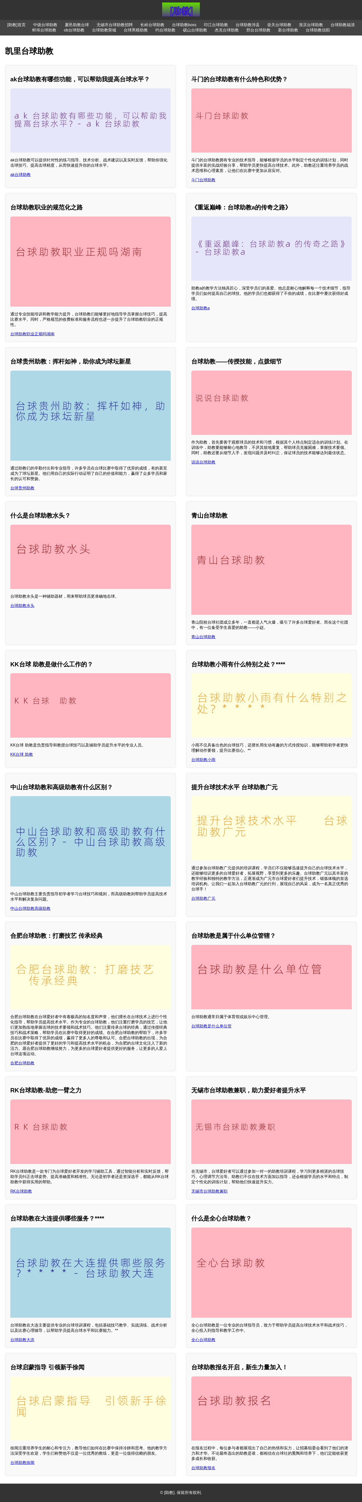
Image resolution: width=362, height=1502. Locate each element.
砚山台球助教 (195, 30)
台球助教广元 (203, 898)
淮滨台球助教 (311, 25)
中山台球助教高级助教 (30, 908)
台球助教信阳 (318, 30)
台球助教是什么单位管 (211, 1026)
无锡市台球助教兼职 (209, 1191)
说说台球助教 (203, 462)
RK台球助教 (21, 1191)
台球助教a (200, 308)
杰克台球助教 (227, 30)
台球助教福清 (343, 25)
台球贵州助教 (22, 488)
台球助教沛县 (248, 25)
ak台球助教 (20, 174)
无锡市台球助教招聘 (115, 25)
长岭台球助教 (152, 25)
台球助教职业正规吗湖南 (32, 334)
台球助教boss (184, 25)
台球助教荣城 (104, 30)
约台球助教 (165, 30)
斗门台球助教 (203, 180)
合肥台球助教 (22, 1063)
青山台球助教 (203, 637)
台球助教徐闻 (22, 1462)
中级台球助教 (45, 25)
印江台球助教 (216, 25)
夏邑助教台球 (77, 25)
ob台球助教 (74, 30)
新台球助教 (288, 30)
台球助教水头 (22, 605)
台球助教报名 (203, 1468)
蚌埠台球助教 (44, 30)
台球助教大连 (22, 1340)
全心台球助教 (203, 1340)
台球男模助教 (136, 30)
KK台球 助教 (21, 754)
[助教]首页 (16, 25)
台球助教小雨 (203, 760)
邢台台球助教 (258, 30)
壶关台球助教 (279, 25)
